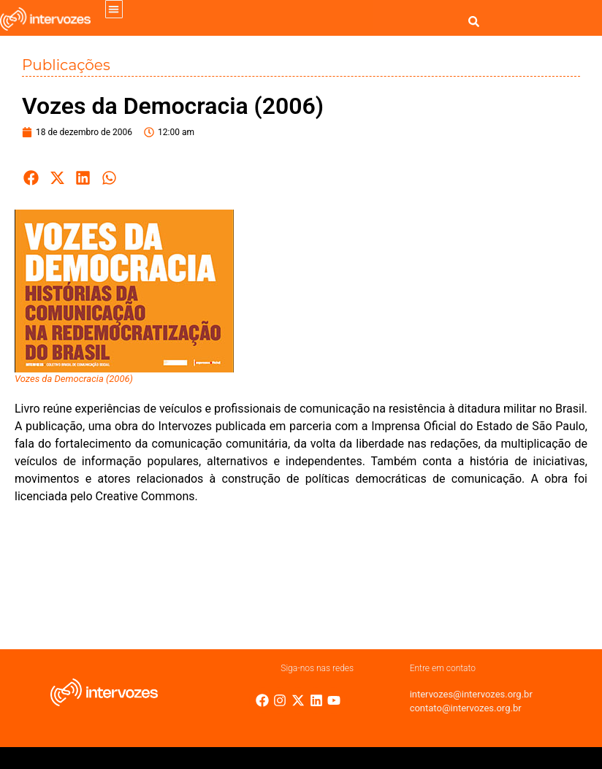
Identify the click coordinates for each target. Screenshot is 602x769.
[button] (114, 9)
